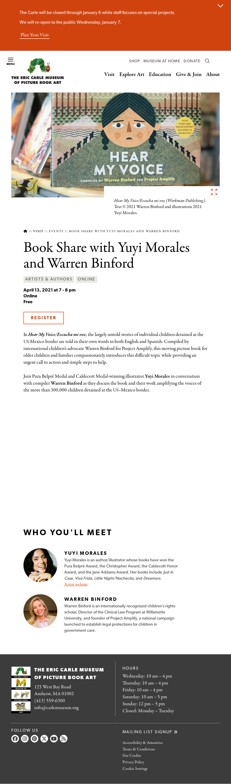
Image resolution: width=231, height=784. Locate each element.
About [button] (213, 74)
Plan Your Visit (35, 35)
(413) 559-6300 (49, 700)
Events (56, 231)
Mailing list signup (147, 732)
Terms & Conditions (138, 749)
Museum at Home (161, 61)
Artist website (76, 584)
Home (25, 231)
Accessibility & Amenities (142, 743)
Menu (11, 62)
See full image (214, 191)
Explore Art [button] (131, 74)
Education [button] (160, 74)
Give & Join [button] (189, 74)
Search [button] (207, 61)
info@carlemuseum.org (56, 707)
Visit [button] (109, 74)
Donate (192, 61)
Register (43, 318)
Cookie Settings (135, 769)
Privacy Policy (133, 762)
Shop (134, 61)
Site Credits (131, 756)
